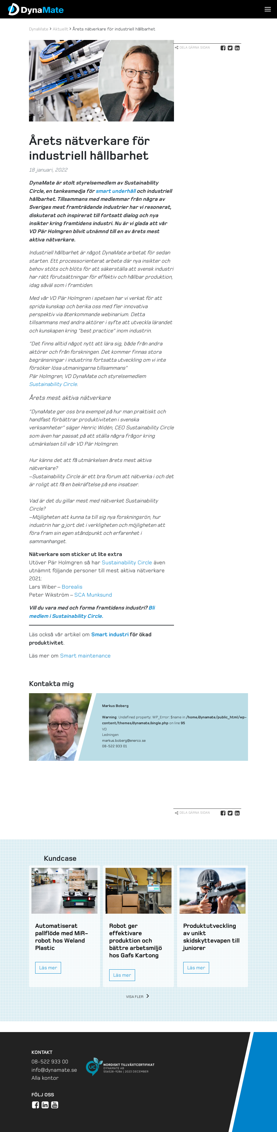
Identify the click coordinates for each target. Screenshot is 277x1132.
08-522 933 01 (114, 746)
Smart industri (110, 634)
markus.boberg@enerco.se (124, 740)
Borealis (72, 587)
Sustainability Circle (127, 562)
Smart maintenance (85, 656)
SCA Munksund (93, 595)
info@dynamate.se (54, 1070)
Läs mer (48, 967)
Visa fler (138, 996)
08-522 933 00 (49, 1062)
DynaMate (38, 29)
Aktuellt (60, 29)
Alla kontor (45, 1078)
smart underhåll (115, 191)
